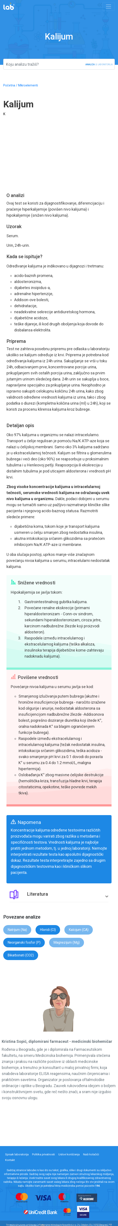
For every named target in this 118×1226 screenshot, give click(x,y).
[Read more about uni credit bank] (43, 1212)
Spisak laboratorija (17, 1154)
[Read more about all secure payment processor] (89, 1197)
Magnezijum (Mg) (66, 942)
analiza (90, 64)
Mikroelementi (28, 85)
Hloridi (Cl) (48, 930)
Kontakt (10, 1160)
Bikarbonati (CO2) (21, 955)
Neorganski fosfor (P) (24, 942)
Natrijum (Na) (17, 930)
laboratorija (105, 64)
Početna (9, 85)
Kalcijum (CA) (78, 930)
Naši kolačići (91, 1154)
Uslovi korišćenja (69, 1154)
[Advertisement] (59, 157)
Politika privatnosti (43, 1154)
